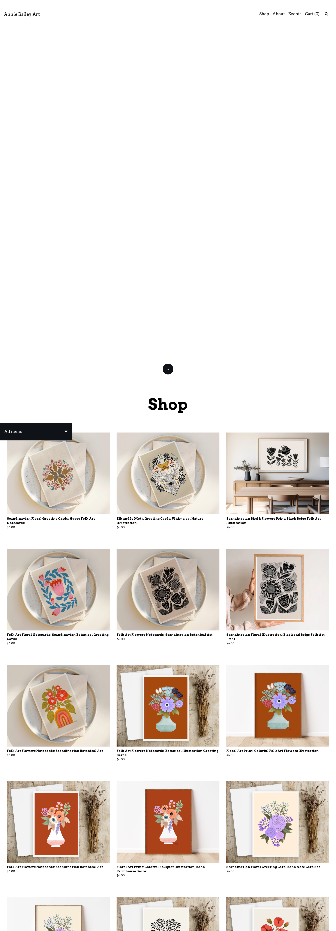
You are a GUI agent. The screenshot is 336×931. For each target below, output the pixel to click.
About (279, 14)
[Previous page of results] (135, 913)
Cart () (312, 14)
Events (295, 14)
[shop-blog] (327, 924)
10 (182, 913)
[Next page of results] (201, 913)
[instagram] (319, 924)
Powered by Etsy (66, 924)
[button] (36, 97)
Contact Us (251, 924)
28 (195, 913)
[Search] (326, 14)
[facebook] (312, 924)
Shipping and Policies (284, 924)
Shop (264, 14)
